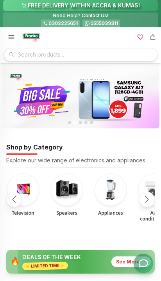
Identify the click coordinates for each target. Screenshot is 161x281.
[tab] (69, 122)
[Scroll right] (147, 199)
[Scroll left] (14, 199)
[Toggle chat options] (143, 263)
